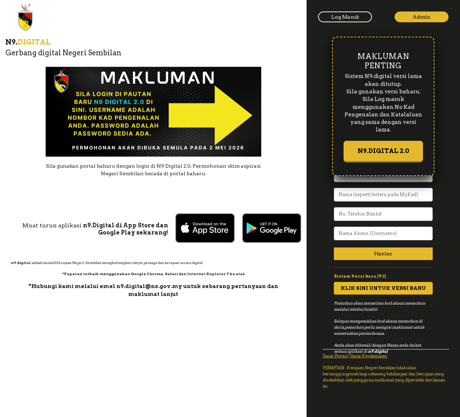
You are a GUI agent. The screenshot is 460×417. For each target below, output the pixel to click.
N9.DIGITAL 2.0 (383, 150)
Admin (422, 17)
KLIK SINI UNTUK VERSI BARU (383, 288)
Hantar (383, 253)
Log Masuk (345, 17)
